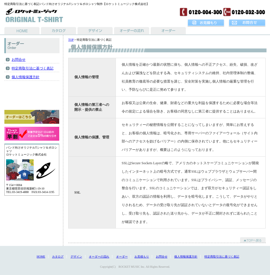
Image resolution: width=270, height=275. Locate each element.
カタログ (58, 256)
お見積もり (141, 256)
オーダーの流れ (99, 256)
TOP (70, 39)
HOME (41, 256)
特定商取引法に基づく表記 (32, 68)
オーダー (122, 256)
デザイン (76, 256)
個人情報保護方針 (25, 77)
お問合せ (19, 60)
